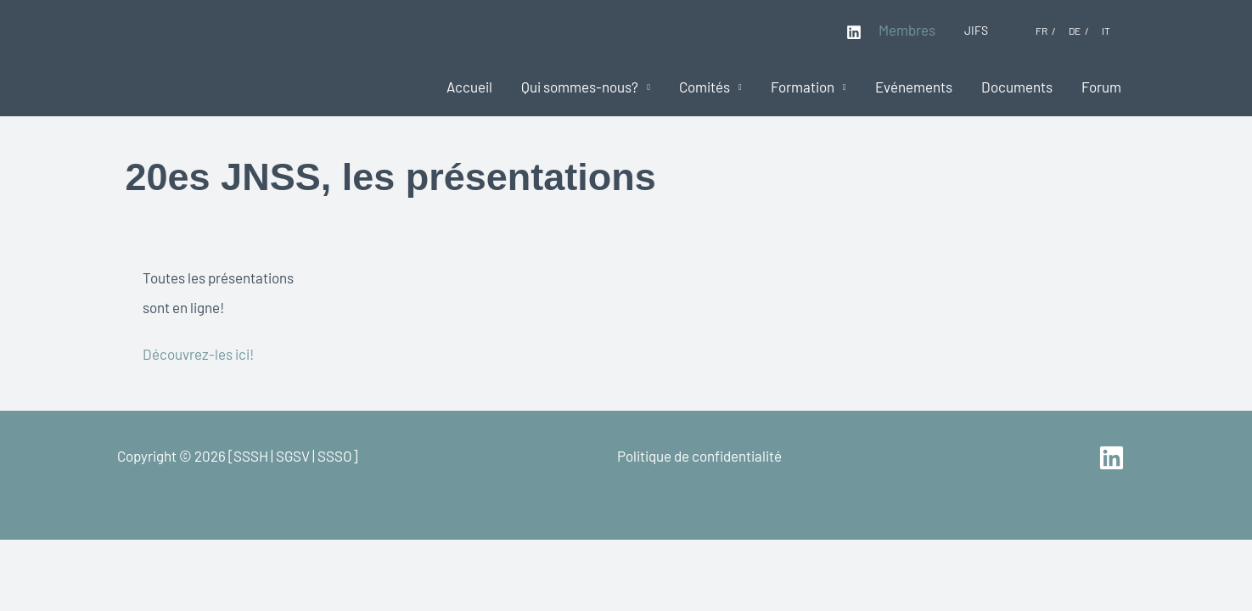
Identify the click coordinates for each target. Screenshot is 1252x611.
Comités (704, 86)
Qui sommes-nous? (579, 86)
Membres (907, 29)
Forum (1101, 86)
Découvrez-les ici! (198, 353)
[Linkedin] (854, 32)
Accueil (469, 86)
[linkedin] (1114, 458)
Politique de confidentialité (699, 455)
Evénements (913, 86)
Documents (1017, 86)
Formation (802, 86)
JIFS (976, 30)
